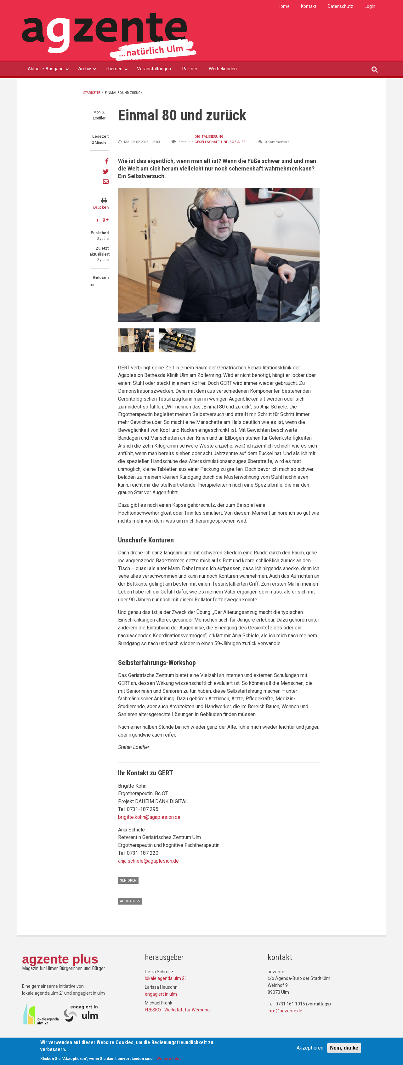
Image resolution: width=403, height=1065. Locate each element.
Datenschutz (340, 6)
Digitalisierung (209, 137)
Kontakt (308, 6)
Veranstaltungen (154, 69)
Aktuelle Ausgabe (46, 69)
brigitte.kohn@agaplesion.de (149, 817)
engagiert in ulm (161, 994)
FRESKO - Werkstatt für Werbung (177, 1009)
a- (98, 220)
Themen (113, 69)
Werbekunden (223, 69)
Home (284, 6)
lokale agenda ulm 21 (166, 978)
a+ (105, 219)
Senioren (128, 880)
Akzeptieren (310, 1048)
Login (370, 6)
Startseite (91, 93)
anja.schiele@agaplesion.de (148, 861)
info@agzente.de (285, 1010)
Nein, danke (344, 1048)
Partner (189, 69)
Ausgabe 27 (130, 901)
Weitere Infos (169, 1058)
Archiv (84, 69)
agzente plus (60, 959)
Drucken (101, 207)
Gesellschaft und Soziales (220, 142)
